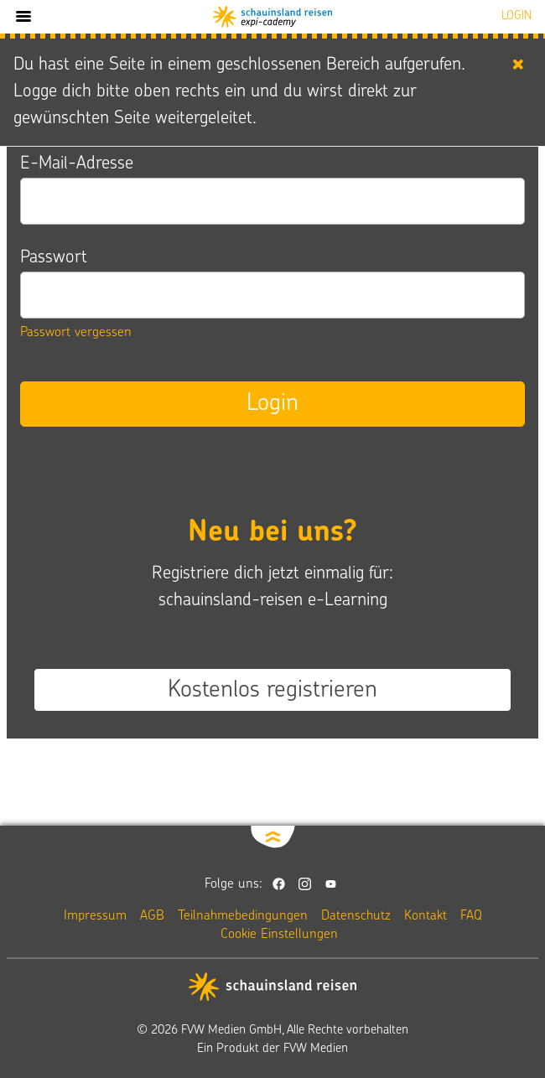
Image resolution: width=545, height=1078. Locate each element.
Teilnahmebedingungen (243, 916)
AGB (152, 916)
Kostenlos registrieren (272, 690)
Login (272, 404)
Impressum (95, 916)
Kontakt (425, 916)
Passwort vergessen (76, 332)
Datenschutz (356, 916)
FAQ (471, 916)
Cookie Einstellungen (279, 934)
